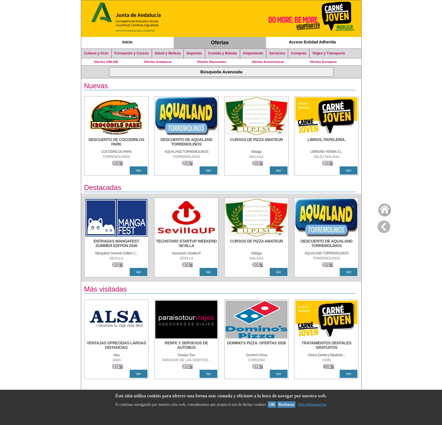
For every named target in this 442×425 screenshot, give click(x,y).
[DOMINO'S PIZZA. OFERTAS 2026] (257, 346)
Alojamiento (253, 53)
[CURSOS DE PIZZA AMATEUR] (257, 142)
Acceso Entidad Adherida (312, 42)
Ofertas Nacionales (211, 61)
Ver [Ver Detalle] (138, 170)
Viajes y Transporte (328, 53)
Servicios (277, 53)
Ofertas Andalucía (157, 61)
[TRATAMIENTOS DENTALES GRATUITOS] (326, 346)
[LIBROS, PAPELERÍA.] (326, 142)
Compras (298, 53)
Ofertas (220, 42)
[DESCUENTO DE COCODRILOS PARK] (116, 142)
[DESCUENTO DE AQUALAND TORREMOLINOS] (186, 142)
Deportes (194, 53)
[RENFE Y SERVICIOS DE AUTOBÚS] (186, 346)
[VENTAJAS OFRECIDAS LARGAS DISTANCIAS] (116, 346)
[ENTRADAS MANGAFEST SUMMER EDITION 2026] (116, 244)
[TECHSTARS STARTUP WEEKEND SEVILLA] (186, 244)
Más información (312, 404)
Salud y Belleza (168, 53)
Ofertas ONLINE (106, 61)
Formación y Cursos (131, 53)
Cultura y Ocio (96, 53)
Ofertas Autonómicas (267, 61)
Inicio (127, 42)
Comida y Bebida (222, 53)
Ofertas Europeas (323, 61)
